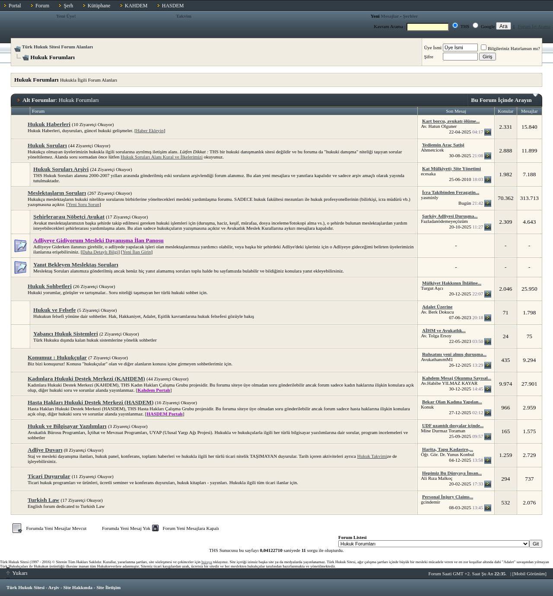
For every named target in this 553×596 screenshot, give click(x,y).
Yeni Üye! (66, 16)
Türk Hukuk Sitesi (25, 587)
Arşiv (54, 587)
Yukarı (17, 573)
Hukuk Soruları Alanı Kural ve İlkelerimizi (162, 156)
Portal (15, 6)
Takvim (184, 16)
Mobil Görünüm (529, 573)
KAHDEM (136, 6)
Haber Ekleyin (150, 130)
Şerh (68, 6)
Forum (42, 6)
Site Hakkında (77, 587)
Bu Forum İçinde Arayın (504, 98)
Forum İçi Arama (534, 26)
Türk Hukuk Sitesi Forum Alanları (57, 46)
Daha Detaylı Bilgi (100, 251)
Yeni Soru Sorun (83, 204)
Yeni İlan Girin (137, 251)
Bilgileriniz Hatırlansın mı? (510, 48)
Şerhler (410, 16)
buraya (206, 562)
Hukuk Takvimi (372, 456)
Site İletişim (108, 587)
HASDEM (173, 6)
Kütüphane (99, 6)
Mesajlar (390, 16)
